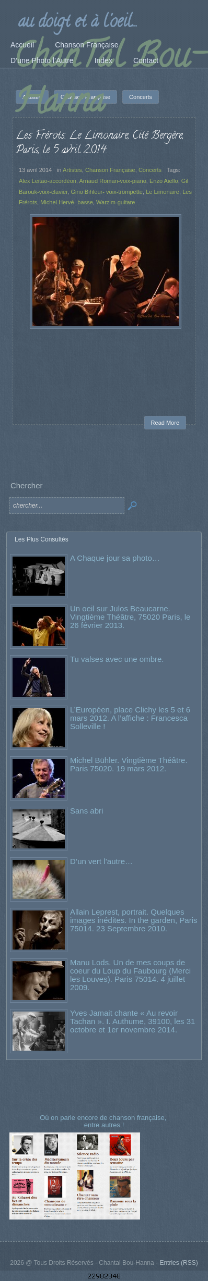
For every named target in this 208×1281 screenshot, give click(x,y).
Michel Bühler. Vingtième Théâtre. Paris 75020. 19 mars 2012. (129, 764)
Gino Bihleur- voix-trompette (107, 192)
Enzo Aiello (163, 181)
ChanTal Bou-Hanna (109, 81)
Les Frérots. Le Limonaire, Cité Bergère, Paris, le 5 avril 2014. (99, 143)
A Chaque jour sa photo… (115, 557)
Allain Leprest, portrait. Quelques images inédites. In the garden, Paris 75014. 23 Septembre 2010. (133, 920)
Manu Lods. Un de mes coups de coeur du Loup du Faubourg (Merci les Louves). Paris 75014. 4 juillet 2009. (130, 975)
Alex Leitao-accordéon (47, 181)
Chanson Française (110, 170)
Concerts (149, 170)
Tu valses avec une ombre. (117, 659)
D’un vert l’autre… (101, 861)
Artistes (72, 170)
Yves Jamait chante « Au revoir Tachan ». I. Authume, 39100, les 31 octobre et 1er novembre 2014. (132, 1021)
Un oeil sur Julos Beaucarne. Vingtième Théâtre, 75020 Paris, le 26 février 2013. (130, 617)
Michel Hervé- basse (66, 202)
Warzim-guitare (115, 202)
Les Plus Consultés (41, 539)
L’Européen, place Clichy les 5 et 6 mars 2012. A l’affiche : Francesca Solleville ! (130, 718)
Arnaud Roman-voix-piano (112, 181)
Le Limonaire (162, 192)
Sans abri (86, 810)
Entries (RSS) (178, 1262)
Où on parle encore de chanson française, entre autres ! (104, 1121)
